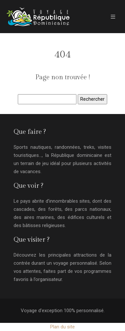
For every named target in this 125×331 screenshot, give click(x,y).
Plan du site (62, 327)
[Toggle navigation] (113, 16)
